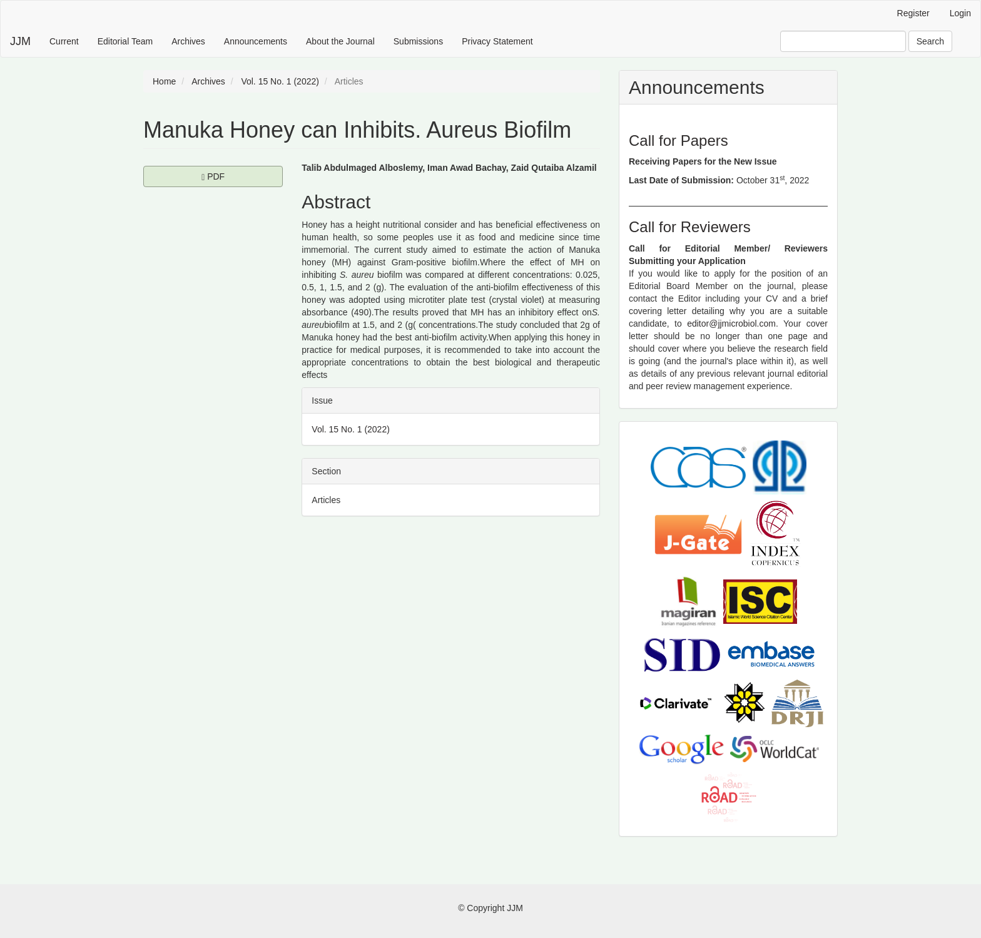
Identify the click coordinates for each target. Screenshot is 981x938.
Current (64, 41)
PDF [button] (242, 176)
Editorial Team (125, 41)
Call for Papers (678, 140)
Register (913, 13)
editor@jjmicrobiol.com (731, 324)
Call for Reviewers (690, 226)
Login (960, 13)
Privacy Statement (497, 41)
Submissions (418, 41)
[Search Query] (843, 41)
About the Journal (340, 41)
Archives (188, 41)
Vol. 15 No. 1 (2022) (280, 81)
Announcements (255, 41)
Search (930, 41)
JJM (20, 41)
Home (164, 81)
